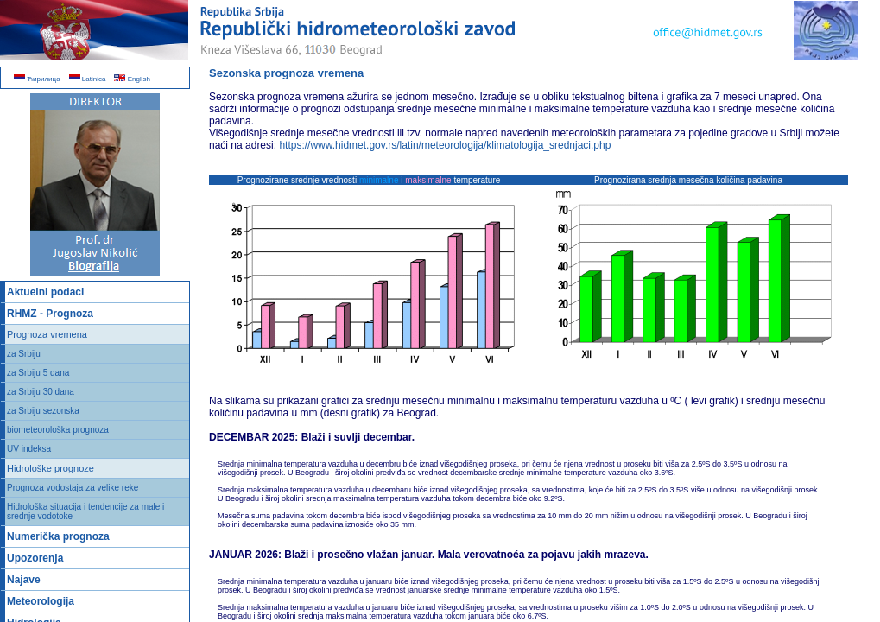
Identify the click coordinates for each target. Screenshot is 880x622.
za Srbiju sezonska (43, 411)
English (131, 79)
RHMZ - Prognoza (50, 314)
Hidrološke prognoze (50, 468)
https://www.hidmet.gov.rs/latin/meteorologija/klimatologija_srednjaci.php (445, 145)
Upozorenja (35, 558)
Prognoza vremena (47, 334)
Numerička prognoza (58, 536)
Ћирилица (37, 79)
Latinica (87, 79)
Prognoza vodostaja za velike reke (72, 487)
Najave (24, 580)
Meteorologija (40, 601)
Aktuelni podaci (45, 292)
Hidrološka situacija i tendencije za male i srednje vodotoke (85, 511)
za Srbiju (24, 354)
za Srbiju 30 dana (40, 392)
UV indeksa (29, 449)
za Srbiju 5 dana (38, 373)
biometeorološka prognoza (58, 430)
